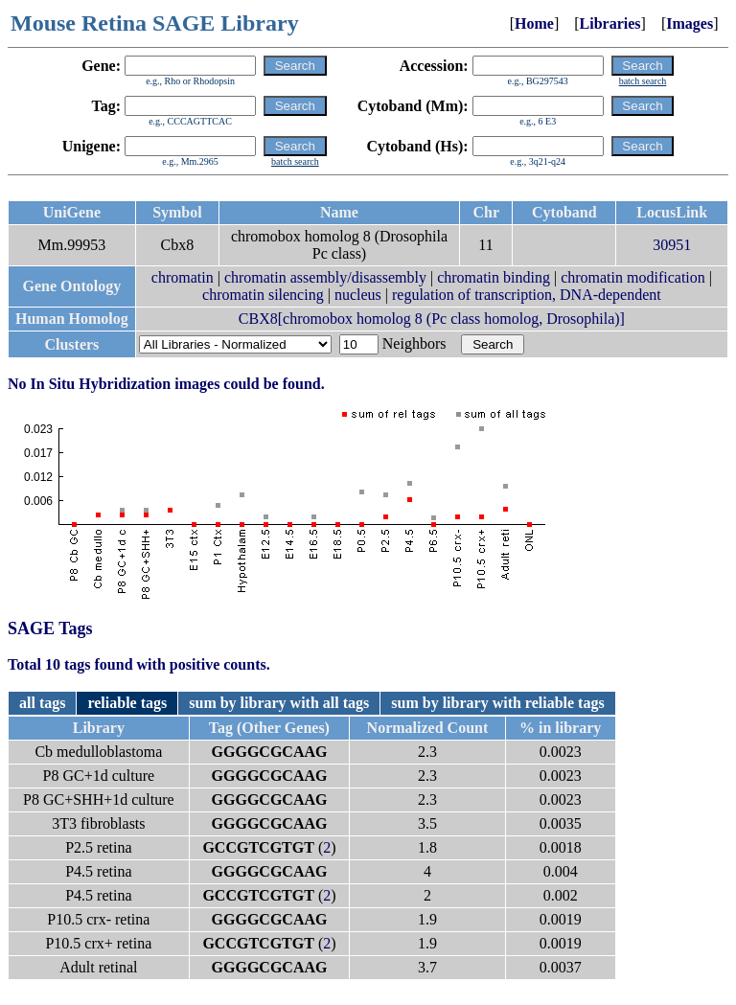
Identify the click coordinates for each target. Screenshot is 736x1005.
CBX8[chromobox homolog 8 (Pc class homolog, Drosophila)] (432, 318)
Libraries (610, 23)
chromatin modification (633, 277)
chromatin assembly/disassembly (325, 277)
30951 (672, 245)
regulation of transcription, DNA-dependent (526, 294)
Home (534, 23)
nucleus (357, 294)
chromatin (182, 277)
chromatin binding (493, 277)
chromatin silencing (263, 294)
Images (689, 23)
